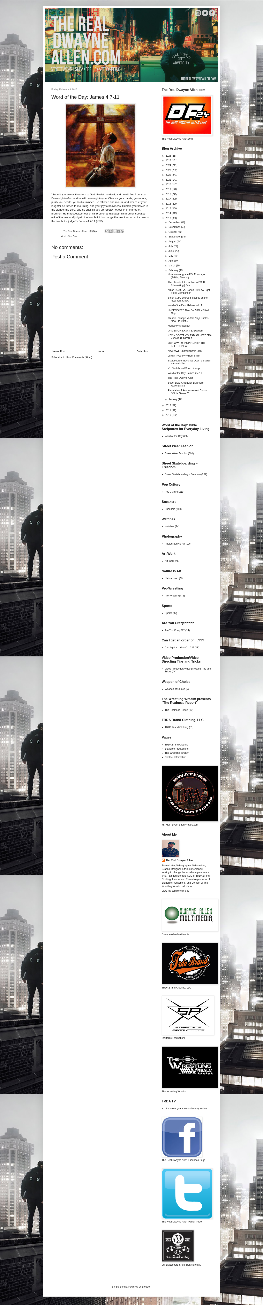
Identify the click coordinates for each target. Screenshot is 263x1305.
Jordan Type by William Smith (184, 355)
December (174, 222)
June (171, 251)
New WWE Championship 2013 (185, 351)
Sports (168, 613)
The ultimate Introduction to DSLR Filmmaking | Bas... (186, 284)
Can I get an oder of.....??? (179, 647)
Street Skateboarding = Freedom (183, 474)
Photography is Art (175, 543)
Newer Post (58, 351)
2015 (169, 208)
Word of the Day (69, 236)
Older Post (142, 351)
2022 (169, 174)
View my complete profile (175, 890)
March (172, 265)
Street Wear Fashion (176, 453)
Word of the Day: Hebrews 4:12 (185, 305)
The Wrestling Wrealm (177, 752)
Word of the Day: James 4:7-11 (185, 373)
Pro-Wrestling (172, 595)
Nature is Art (171, 578)
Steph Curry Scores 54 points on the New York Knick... (188, 299)
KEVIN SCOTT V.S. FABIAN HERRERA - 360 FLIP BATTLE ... (189, 337)
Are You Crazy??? (175, 630)
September (174, 236)
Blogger (146, 1286)
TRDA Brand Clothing (176, 727)
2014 (169, 213)
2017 (169, 198)
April (171, 260)
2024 (169, 165)
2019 (169, 189)
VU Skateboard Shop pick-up (184, 368)
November (174, 227)
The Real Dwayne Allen (181, 377)
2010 (169, 415)
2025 (169, 160)
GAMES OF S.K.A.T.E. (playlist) (185, 330)
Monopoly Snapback (179, 325)
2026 (169, 155)
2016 (169, 203)
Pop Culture (171, 491)
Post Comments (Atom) (79, 357)
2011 (169, 410)
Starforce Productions (176, 748)
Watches (169, 526)
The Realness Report (176, 710)
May (171, 256)
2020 (169, 184)
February (173, 270)
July (171, 246)
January (173, 399)
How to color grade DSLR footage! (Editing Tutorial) (186, 276)
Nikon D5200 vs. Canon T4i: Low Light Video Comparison (189, 291)
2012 (169, 405)
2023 (169, 170)
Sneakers (170, 509)
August (172, 241)
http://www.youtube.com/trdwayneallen (186, 1108)
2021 (169, 179)
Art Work (169, 561)
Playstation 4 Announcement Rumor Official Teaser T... (187, 392)
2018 (169, 194)
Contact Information (175, 757)
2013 (169, 218)
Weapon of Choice (175, 689)
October (173, 231)
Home (101, 351)
